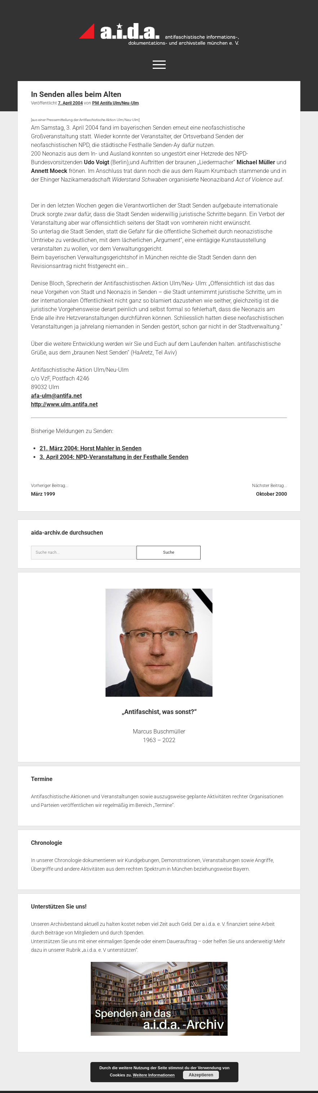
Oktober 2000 (271, 494)
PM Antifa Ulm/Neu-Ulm (115, 103)
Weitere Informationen (154, 1075)
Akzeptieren (201, 1075)
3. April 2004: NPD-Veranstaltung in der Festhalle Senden (114, 457)
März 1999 (43, 494)
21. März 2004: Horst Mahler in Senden (91, 448)
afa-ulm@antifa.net (56, 395)
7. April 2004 (70, 103)
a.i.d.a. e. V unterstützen (109, 950)
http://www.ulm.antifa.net (64, 404)
